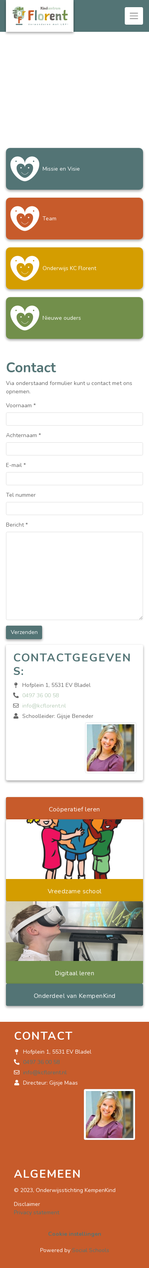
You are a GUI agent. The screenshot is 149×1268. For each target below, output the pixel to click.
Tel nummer (21, 495)
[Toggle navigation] (134, 16)
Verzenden (24, 632)
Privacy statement (36, 1212)
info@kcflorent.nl (44, 706)
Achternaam (23, 435)
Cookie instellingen (74, 1234)
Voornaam (21, 405)
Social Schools (90, 1250)
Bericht (17, 525)
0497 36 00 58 (40, 695)
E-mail (16, 465)
